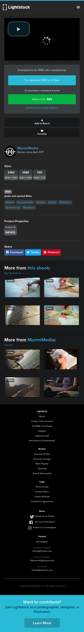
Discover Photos (42, 454)
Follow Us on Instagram (44, 527)
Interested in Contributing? (42, 440)
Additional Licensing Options (42, 108)
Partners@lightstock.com (42, 560)
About (42, 416)
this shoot (38, 267)
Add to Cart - (42, 99)
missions (65, 202)
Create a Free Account (42, 421)
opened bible (25, 202)
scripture (28, 207)
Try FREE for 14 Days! (42, 426)
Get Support (42, 541)
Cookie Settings (42, 496)
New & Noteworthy (42, 473)
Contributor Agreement (42, 501)
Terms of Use (42, 486)
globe (10, 202)
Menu (78, 7)
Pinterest (51, 252)
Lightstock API (42, 435)
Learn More (42, 623)
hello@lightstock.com (42, 570)
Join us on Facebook (44, 521)
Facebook (14, 252)
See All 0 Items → (14, 273)
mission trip (13, 207)
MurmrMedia (27, 148)
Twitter (33, 252)
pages (41, 202)
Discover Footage (42, 459)
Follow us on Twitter (44, 516)
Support (42, 431)
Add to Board (42, 122)
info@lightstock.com (42, 551)
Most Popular (42, 463)
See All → (9, 345)
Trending (42, 468)
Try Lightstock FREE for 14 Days (42, 80)
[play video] (19, 29)
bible (52, 202)
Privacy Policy (42, 491)
